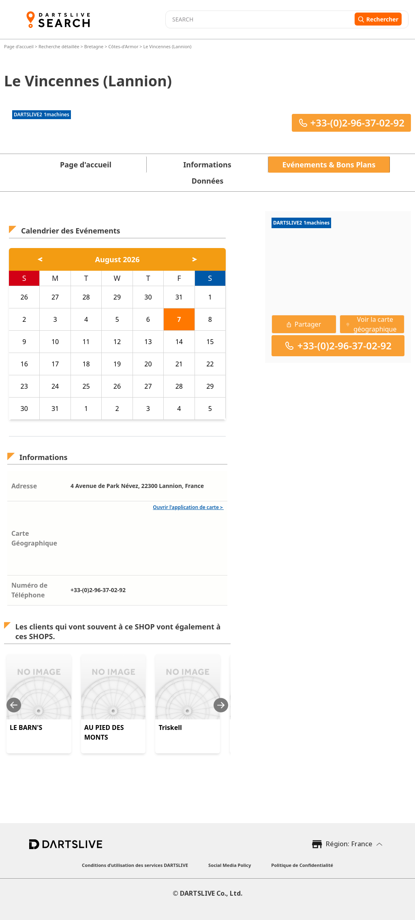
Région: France (349, 843)
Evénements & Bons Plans (329, 164)
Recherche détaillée (60, 46)
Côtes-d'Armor (123, 46)
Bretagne (94, 46)
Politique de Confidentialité (302, 865)
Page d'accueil (19, 46)
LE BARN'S (26, 727)
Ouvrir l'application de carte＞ (188, 507)
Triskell (170, 727)
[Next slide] (221, 705)
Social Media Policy (229, 865)
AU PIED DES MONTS (104, 732)
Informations (207, 164)
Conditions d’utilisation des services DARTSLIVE (135, 865)
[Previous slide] (14, 705)
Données (207, 181)
